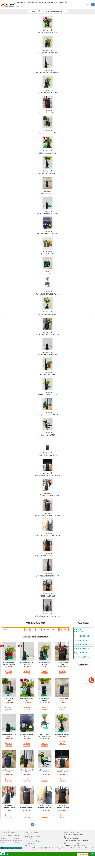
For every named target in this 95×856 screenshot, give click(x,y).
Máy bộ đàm (42, 2)
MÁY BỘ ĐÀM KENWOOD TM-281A (47, 294)
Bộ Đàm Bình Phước (50, 848)
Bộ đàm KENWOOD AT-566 (47, 32)
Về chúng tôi (32, 2)
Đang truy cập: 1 (15, 848)
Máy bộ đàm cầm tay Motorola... (47, 52)
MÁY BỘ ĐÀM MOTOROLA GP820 (47, 495)
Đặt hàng (9, 671)
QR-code (4, 848)
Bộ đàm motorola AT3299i (47, 93)
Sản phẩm (16, 835)
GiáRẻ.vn (80, 848)
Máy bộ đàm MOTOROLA (78, 631)
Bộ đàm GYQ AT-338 (47, 374)
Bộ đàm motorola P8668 (47, 133)
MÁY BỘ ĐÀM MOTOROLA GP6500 (47, 475)
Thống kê (16, 842)
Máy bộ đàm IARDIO (81, 648)
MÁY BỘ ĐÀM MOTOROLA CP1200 (47, 536)
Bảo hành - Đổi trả (30, 839)
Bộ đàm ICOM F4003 (47, 254)
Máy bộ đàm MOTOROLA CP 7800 (47, 556)
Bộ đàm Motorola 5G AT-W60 (47, 234)
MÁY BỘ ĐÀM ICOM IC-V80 (48, 455)
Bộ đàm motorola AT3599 (47, 173)
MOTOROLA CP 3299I (47, 596)
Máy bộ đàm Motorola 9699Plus (47, 72)
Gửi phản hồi (82, 854)
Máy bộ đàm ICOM (80, 653)
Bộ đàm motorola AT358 (47, 193)
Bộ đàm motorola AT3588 (47, 435)
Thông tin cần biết (61, 2)
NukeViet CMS (66, 848)
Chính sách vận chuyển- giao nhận (34, 841)
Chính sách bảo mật (30, 843)
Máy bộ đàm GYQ (80, 640)
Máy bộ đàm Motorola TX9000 (47, 213)
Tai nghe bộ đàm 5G (47, 274)
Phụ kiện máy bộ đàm (82, 657)
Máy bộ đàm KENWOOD (83, 636)
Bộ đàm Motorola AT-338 (47, 153)
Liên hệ (19, 6)
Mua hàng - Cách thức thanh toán (34, 837)
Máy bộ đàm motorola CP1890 (47, 415)
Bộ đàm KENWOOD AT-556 (47, 395)
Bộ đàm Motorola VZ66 (47, 314)
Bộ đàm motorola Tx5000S (47, 113)
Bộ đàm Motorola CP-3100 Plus (47, 334)
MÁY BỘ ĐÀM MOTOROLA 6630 (47, 576)
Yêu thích (9, 673)
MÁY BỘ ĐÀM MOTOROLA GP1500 (47, 616)
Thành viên (16, 839)
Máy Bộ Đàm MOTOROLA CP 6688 (47, 515)
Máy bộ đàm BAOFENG (82, 644)
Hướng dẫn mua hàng (30, 845)
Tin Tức (50, 2)
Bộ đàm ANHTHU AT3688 (47, 354)
